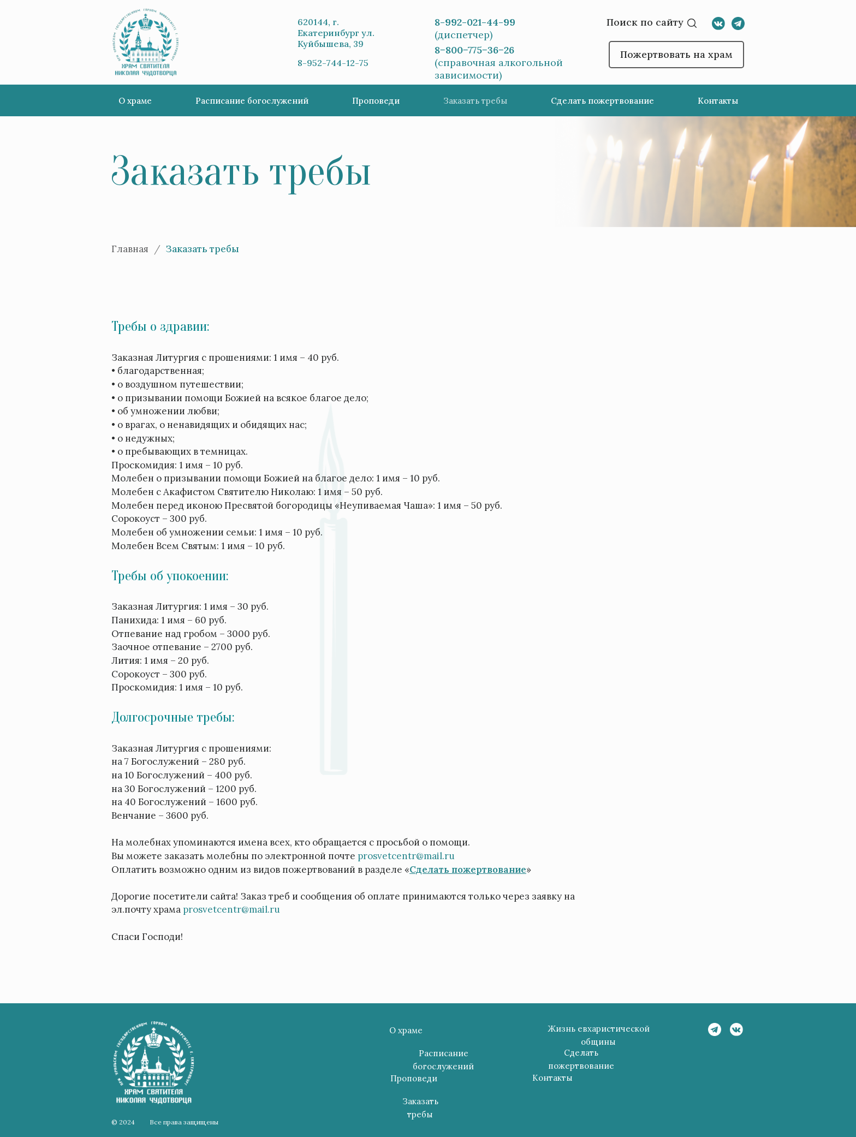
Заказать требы (475, 101)
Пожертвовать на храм (676, 54)
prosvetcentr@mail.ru (406, 856)
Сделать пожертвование (602, 101)
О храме (135, 101)
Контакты (718, 101)
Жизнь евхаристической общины (599, 1034)
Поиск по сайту (645, 22)
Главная (129, 248)
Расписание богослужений (251, 101)
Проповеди (376, 101)
